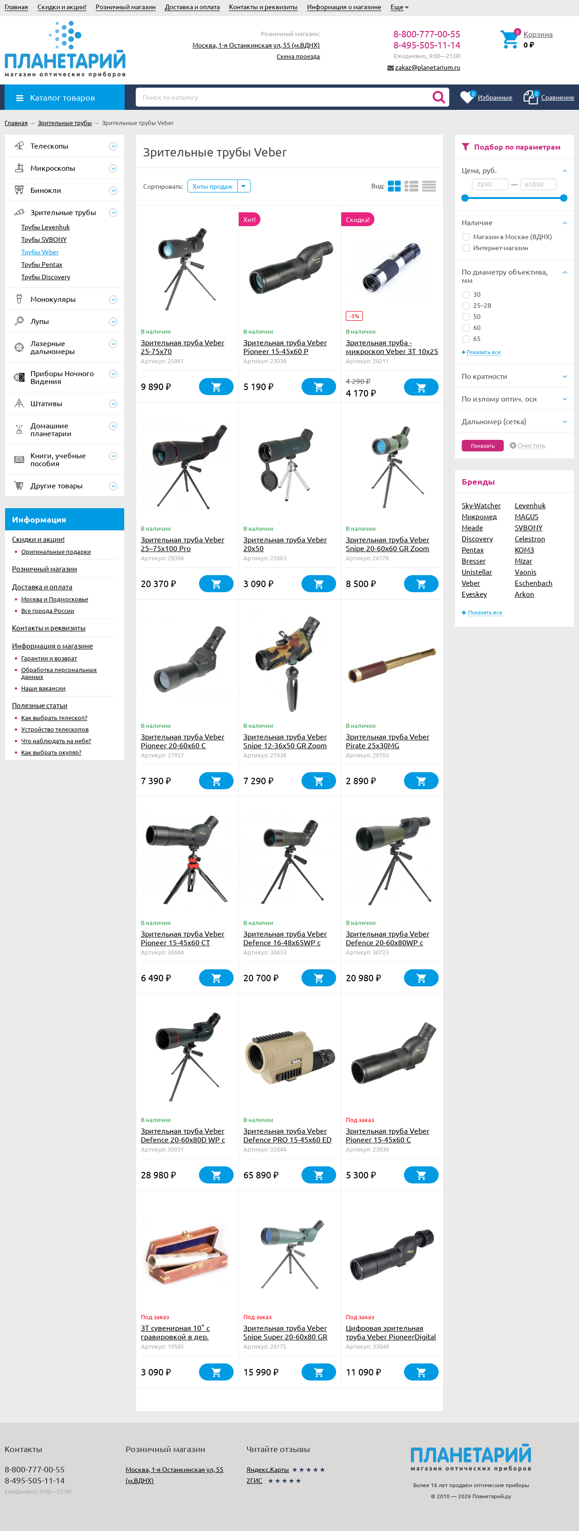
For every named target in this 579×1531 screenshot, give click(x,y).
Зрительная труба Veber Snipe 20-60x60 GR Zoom (387, 543)
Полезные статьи (39, 705)
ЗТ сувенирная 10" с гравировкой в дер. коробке (175, 1336)
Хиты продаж (213, 186)
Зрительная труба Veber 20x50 (285, 543)
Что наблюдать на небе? (56, 740)
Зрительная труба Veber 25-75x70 (182, 346)
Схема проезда (298, 56)
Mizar (523, 560)
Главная (16, 6)
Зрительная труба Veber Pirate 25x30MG (387, 741)
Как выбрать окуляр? (51, 752)
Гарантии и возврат (49, 658)
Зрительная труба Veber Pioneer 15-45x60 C (387, 1135)
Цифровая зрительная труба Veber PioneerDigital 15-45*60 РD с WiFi (391, 1336)
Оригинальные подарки (56, 551)
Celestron (530, 538)
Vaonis (526, 571)
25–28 (477, 305)
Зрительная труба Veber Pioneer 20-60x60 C (182, 741)
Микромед (479, 516)
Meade (472, 527)
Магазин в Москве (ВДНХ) (507, 236)
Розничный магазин (126, 6)
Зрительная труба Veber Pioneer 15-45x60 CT (182, 938)
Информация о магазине (344, 6)
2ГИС (254, 1480)
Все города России (47, 610)
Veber (471, 582)
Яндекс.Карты (268, 1469)
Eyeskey (474, 593)
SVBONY (529, 527)
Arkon (524, 593)
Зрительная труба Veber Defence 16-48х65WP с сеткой (285, 942)
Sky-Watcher (481, 505)
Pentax (473, 549)
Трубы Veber (40, 251)
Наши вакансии (43, 688)
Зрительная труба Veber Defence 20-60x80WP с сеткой (387, 942)
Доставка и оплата (192, 6)
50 (472, 316)
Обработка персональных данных (59, 673)
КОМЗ (524, 549)
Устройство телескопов (55, 729)
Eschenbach (534, 582)
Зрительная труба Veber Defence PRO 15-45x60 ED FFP (287, 1139)
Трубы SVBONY (43, 239)
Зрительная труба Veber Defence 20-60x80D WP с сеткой (183, 1139)
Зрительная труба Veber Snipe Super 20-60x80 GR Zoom (285, 1336)
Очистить (531, 445)
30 (472, 294)
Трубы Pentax (41, 264)
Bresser (474, 560)
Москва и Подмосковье (54, 599)
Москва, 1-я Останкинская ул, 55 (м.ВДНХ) (256, 45)
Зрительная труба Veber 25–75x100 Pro (182, 543)
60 (472, 327)
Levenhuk (530, 505)
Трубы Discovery (45, 276)
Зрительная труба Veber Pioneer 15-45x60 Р (285, 346)
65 (472, 338)
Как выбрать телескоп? (54, 717)
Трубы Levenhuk (45, 226)
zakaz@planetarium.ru (427, 67)
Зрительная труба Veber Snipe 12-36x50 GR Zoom (285, 741)
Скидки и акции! (61, 6)
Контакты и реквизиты (263, 6)
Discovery (477, 538)
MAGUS (526, 516)
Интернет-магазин (495, 247)
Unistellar (477, 571)
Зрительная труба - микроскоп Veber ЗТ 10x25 (392, 346)
